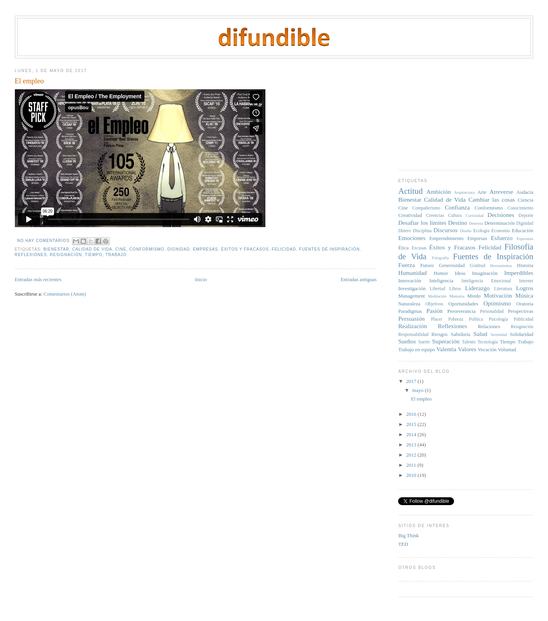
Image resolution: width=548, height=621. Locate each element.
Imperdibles (518, 272)
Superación (446, 341)
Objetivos (434, 304)
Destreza (476, 223)
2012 (412, 455)
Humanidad (412, 272)
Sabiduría (460, 334)
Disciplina (422, 230)
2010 (412, 475)
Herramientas (501, 266)
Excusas (418, 248)
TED (403, 544)
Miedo (474, 296)
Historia (525, 265)
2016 (412, 414)
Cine (120, 249)
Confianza (457, 207)
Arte (481, 192)
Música (525, 295)
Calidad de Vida (92, 249)
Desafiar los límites (422, 222)
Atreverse (501, 191)
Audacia (524, 192)
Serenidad (499, 334)
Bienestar (56, 249)
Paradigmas (410, 311)
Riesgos (439, 334)
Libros (455, 288)
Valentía (446, 349)
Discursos (446, 230)
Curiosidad (475, 215)
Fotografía (440, 258)
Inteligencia (441, 280)
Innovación (409, 280)
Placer (436, 319)
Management (411, 296)
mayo (418, 390)
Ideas (460, 273)
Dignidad (178, 249)
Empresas (205, 249)
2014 (412, 434)
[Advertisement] (457, 111)
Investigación (411, 288)
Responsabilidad (413, 334)
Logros (524, 288)
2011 (412, 465)
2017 (412, 381)
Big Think (408, 535)
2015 (412, 424)
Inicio (201, 279)
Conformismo (146, 249)
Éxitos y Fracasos (245, 249)
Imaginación (485, 273)
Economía (500, 230)
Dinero (404, 230)
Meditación (437, 296)
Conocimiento (520, 208)
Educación (523, 230)
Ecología (481, 230)
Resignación (66, 255)
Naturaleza (409, 304)
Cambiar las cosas (492, 199)
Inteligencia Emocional (486, 280)
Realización (412, 326)
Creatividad (410, 215)
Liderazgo (477, 288)
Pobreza (455, 319)
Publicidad (523, 319)
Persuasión (411, 318)
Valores (467, 349)
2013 (412, 445)
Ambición (438, 191)
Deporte (526, 215)
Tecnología (488, 342)
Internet (526, 280)
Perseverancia (461, 311)
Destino (457, 222)
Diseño (465, 231)
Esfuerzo (501, 238)
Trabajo (115, 255)
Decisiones (500, 214)
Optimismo (497, 303)
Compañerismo (426, 208)
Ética (403, 248)
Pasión (434, 310)
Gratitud (477, 265)
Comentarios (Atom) (64, 294)
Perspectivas (520, 311)
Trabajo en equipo (416, 349)
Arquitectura (464, 192)
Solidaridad (522, 334)
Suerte (424, 342)
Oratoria (524, 304)
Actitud (410, 190)
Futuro (427, 265)
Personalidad (491, 311)
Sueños (407, 341)
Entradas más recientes (38, 279)
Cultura (455, 215)
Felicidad (284, 249)
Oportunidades (463, 304)
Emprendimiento (446, 238)
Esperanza (525, 238)
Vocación (487, 349)
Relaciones (489, 326)
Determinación (500, 223)
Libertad (437, 288)
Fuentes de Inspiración (329, 249)
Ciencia (526, 200)
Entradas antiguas (359, 279)
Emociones (411, 238)
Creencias (435, 215)
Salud (480, 333)
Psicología (498, 319)
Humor (441, 273)
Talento (469, 342)
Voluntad (507, 349)
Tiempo (94, 255)
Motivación (498, 295)
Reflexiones (31, 255)
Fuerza (406, 265)
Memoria (456, 296)
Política (476, 319)
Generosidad (452, 265)
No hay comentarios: (44, 240)
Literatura (503, 288)
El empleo (29, 81)
